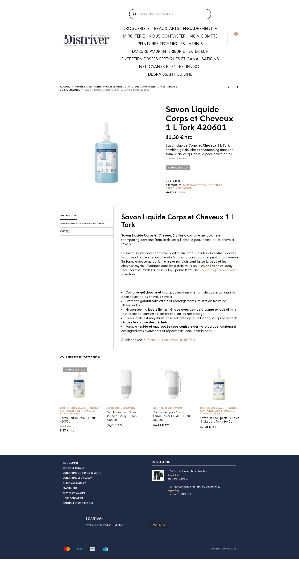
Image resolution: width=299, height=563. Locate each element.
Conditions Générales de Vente (82, 477)
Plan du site (70, 492)
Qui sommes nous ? (74, 487)
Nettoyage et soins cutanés (202, 189)
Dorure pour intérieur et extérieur (170, 52)
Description (68, 219)
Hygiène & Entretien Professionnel (99, 91)
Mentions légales (73, 472)
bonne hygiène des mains (219, 275)
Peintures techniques (161, 44)
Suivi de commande (74, 497)
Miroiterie (134, 37)
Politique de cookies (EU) (78, 507)
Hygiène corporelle (142, 91)
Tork (182, 196)
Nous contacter (167, 37)
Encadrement (200, 29)
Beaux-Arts (166, 29)
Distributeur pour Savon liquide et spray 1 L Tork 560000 (122, 420)
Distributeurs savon (121, 412)
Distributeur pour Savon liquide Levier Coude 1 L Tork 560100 (171, 420)
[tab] (86, 220)
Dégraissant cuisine (170, 75)
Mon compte (203, 37)
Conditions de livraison (77, 482)
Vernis (196, 44)
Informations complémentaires (82, 227)
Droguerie (136, 29)
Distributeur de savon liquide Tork (170, 344)
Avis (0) (64, 235)
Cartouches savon (179, 192)
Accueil (65, 91)
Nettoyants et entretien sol (170, 67)
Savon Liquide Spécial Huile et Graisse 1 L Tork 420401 (219, 424)
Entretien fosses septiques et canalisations (170, 60)
